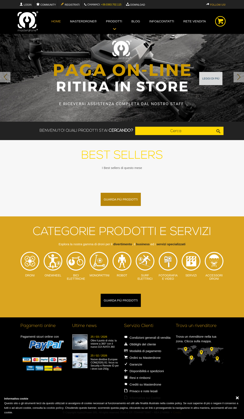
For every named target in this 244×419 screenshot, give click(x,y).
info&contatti (161, 21)
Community (46, 4)
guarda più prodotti (121, 199)
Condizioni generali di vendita (147, 337)
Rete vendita (194, 21)
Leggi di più (211, 78)
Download (135, 4)
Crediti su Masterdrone (142, 384)
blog (135, 21)
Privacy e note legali (141, 391)
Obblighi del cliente (140, 344)
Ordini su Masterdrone (142, 357)
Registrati (70, 4)
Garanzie (133, 364)
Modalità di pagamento (142, 351)
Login (25, 4)
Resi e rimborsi (137, 377)
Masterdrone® (83, 21)
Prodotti (114, 21)
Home (56, 21)
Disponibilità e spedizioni (144, 371)
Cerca (196, 131)
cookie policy (55, 407)
